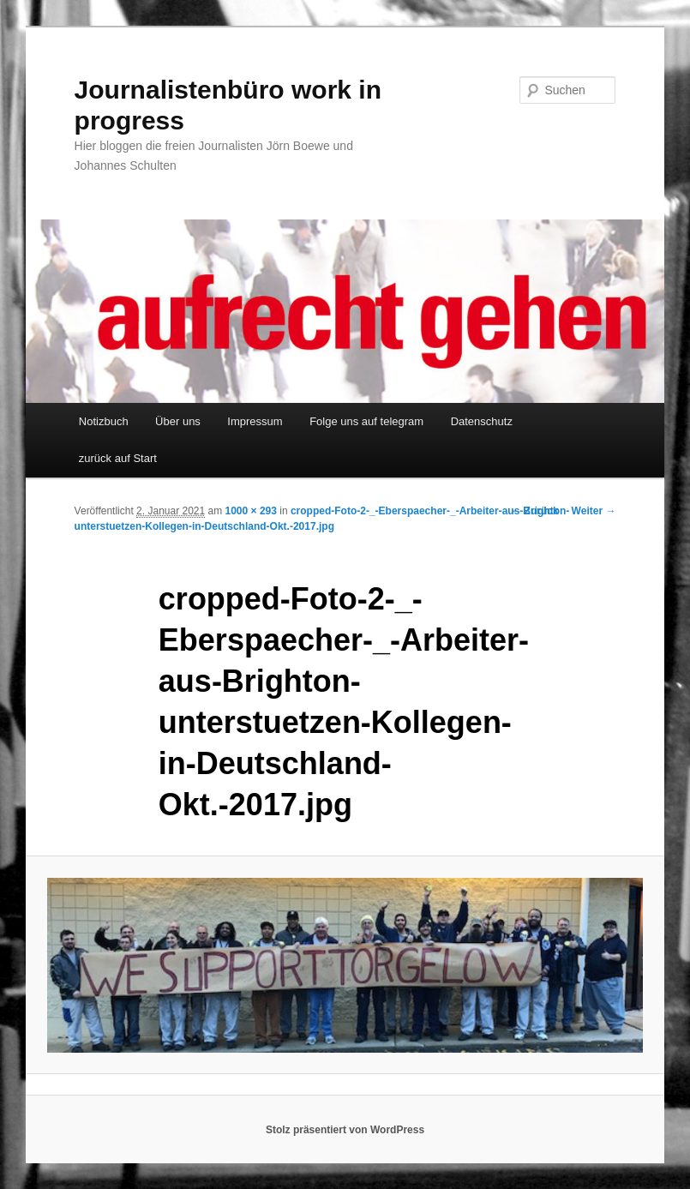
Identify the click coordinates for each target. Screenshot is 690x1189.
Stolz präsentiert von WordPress (345, 1130)
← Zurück (534, 511)
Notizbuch (104, 421)
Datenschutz (482, 421)
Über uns (178, 421)
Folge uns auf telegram (366, 421)
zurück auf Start (118, 458)
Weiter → (594, 511)
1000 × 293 (251, 511)
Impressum (254, 421)
